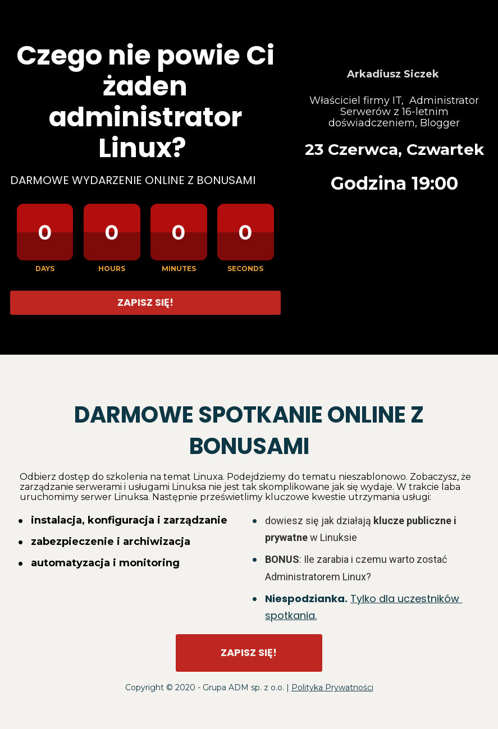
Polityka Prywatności (332, 687)
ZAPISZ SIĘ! (145, 302)
